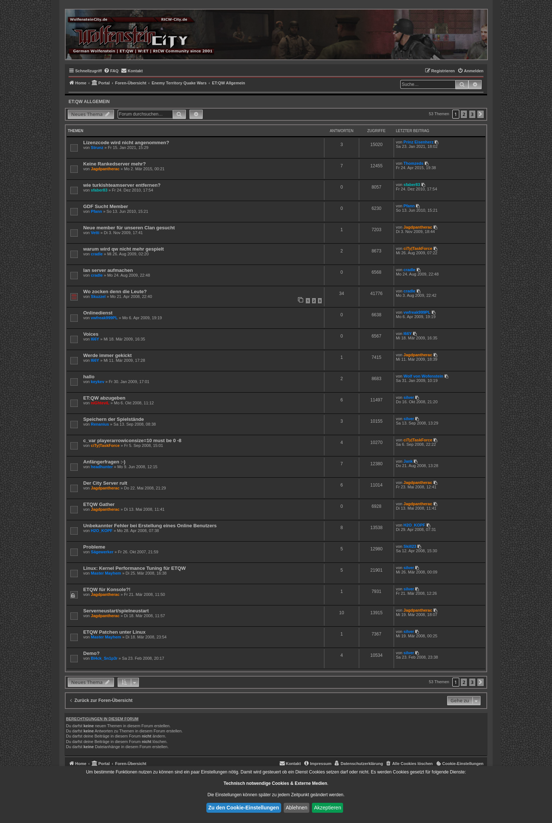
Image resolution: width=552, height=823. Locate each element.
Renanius (100, 424)
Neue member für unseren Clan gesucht (129, 227)
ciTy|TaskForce (418, 248)
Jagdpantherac (105, 169)
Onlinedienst (98, 313)
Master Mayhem (106, 573)
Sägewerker (102, 552)
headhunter (102, 467)
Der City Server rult (105, 483)
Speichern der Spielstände (113, 419)
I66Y (95, 339)
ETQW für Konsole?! (106, 589)
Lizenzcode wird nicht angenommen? (126, 142)
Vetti (95, 232)
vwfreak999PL (104, 318)
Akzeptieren (327, 808)
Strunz (97, 147)
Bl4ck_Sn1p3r (104, 658)
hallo (89, 376)
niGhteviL (100, 403)
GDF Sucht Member (105, 206)
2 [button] (464, 114)
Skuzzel (98, 296)
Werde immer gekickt (107, 355)
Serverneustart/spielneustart (116, 610)
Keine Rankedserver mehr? (114, 164)
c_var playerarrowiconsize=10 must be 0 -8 (132, 440)
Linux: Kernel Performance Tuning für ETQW (134, 568)
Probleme (94, 547)
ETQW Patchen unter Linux (114, 632)
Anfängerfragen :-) (104, 462)
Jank (408, 461)
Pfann (96, 211)
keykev (97, 381)
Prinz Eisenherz (419, 142)
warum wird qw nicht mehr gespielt (123, 249)
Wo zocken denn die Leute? (115, 291)
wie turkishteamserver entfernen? (122, 185)
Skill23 (410, 546)
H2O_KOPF (102, 530)
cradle (97, 254)
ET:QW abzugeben (104, 398)
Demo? (91, 653)
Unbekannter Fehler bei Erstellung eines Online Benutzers (150, 525)
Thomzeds (413, 163)
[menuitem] (111, 71)
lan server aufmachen (108, 270)
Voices (91, 334)
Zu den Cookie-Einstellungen (243, 808)
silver (409, 397)
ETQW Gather (99, 504)
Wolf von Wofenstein (423, 376)
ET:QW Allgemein (89, 101)
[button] (480, 114)
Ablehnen (296, 808)
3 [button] (472, 114)
